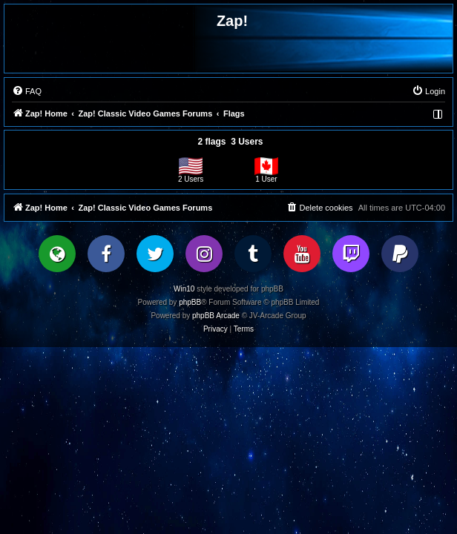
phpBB (190, 302)
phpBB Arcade (216, 316)
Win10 (184, 289)
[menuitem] (27, 91)
